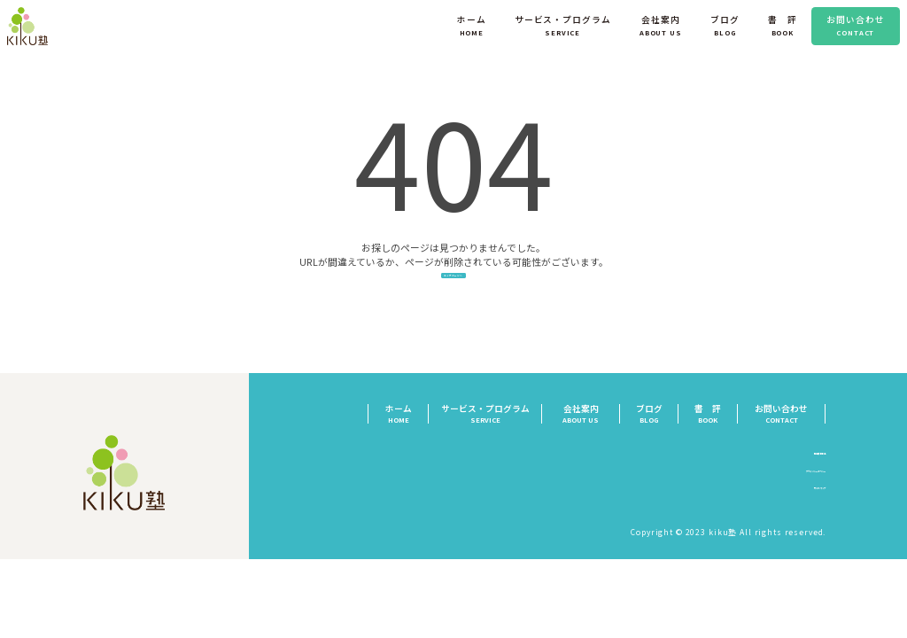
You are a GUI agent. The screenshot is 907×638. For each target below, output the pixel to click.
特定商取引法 (799, 478)
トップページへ (453, 291)
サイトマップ (799, 514)
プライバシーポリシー (782, 496)
